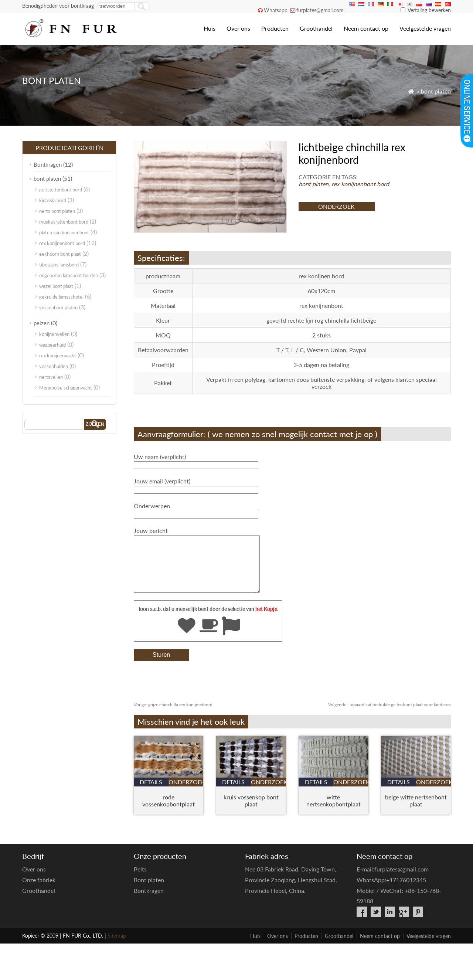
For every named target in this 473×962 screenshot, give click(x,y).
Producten (275, 28)
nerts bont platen (57, 211)
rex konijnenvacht (57, 355)
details (151, 792)
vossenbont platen (58, 307)
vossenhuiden (53, 366)
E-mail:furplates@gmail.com (393, 880)
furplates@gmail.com (320, 10)
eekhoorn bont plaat (60, 254)
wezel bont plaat (56, 286)
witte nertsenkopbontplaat (333, 812)
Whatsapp (275, 10)
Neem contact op (366, 28)
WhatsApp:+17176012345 (391, 890)
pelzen (42, 323)
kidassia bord (52, 200)
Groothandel (316, 28)
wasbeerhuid (52, 345)
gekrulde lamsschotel (61, 297)
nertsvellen (51, 377)
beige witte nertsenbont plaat (416, 812)
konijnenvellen (54, 334)
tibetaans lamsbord (59, 265)
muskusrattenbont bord (63, 222)
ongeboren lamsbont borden (68, 275)
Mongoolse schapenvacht (65, 388)
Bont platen (149, 890)
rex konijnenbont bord (360, 183)
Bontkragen (48, 164)
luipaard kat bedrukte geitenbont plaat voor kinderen (389, 715)
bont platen (436, 91)
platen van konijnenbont (64, 232)
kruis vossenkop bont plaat (251, 812)
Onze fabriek (38, 890)
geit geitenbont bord (60, 190)
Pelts (140, 880)
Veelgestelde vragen (425, 28)
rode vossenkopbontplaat (168, 812)
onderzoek (336, 206)
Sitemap (117, 947)
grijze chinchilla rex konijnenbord (173, 715)
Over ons (238, 28)
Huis (209, 28)
